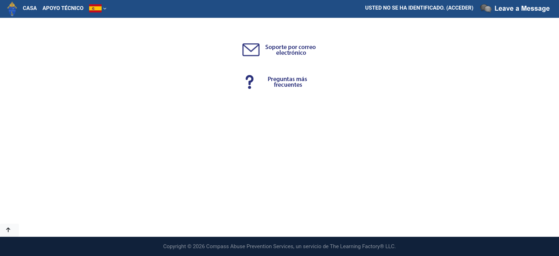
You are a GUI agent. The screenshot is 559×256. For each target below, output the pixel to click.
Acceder (460, 8)
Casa (30, 8)
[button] (9, 230)
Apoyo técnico (62, 8)
